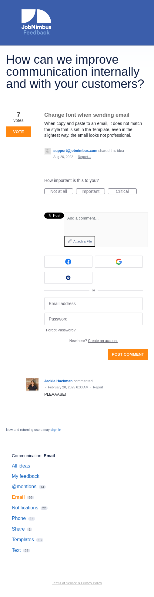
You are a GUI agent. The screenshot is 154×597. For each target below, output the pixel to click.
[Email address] (93, 303)
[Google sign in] (119, 262)
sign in (56, 429)
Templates (23, 539)
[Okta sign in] (68, 278)
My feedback (25, 476)
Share (18, 529)
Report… (84, 157)
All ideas (21, 465)
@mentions (24, 486)
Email (49, 455)
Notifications (25, 507)
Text (16, 550)
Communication (26, 455)
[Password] (93, 319)
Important (93, 191)
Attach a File (82, 241)
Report (98, 387)
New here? (93, 341)
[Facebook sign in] (68, 262)
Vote (18, 131)
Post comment (128, 354)
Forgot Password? (60, 330)
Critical (126, 191)
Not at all (61, 191)
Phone (19, 518)
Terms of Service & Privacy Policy (77, 583)
